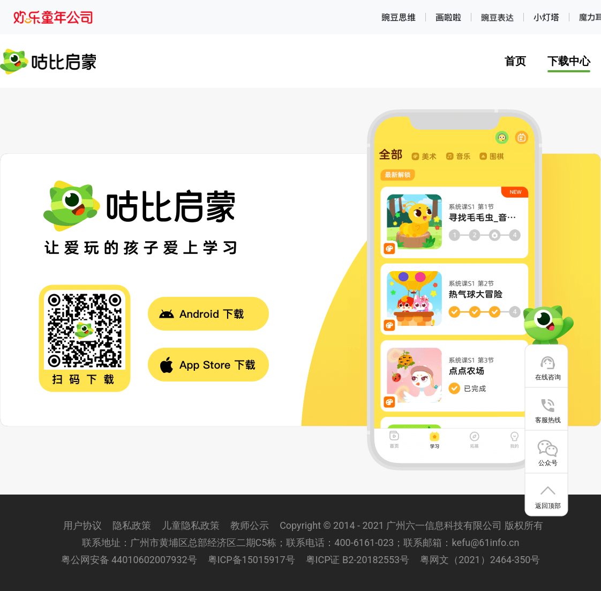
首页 (515, 61)
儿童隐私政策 (191, 525)
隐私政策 (131, 525)
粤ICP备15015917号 (251, 559)
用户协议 (82, 525)
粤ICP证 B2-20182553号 (358, 559)
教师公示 (249, 525)
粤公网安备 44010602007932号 (129, 559)
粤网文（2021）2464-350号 (480, 559)
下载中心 (568, 61)
